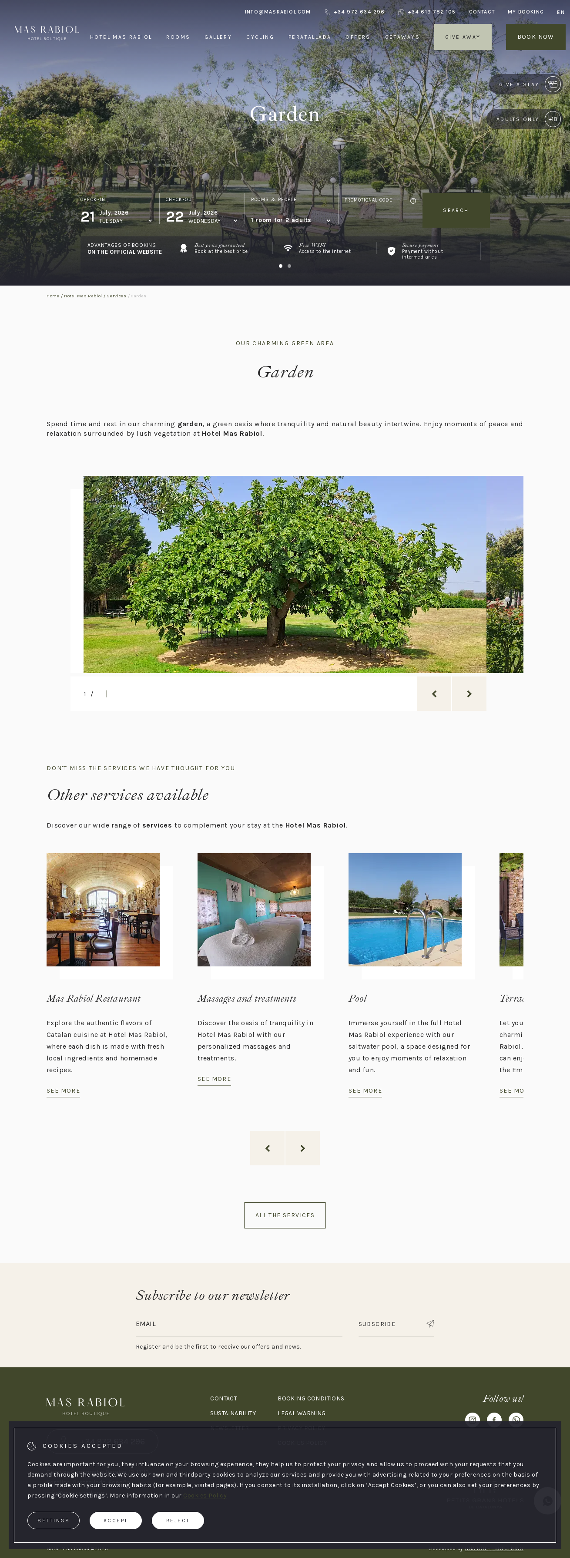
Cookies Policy (205, 1495)
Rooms (178, 37)
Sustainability (233, 1413)
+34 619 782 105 (427, 12)
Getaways (402, 37)
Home (53, 296)
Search (456, 210)
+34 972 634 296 (354, 12)
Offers (357, 37)
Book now (535, 36)
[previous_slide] (434, 693)
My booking (526, 12)
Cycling (260, 37)
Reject (178, 1521)
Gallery (218, 37)
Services (117, 296)
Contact (482, 12)
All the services (285, 1215)
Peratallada (309, 37)
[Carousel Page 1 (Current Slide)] (280, 266)
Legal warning (301, 1413)
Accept (116, 1521)
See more (63, 1090)
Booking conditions (311, 1398)
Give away (463, 37)
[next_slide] (469, 693)
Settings (53, 1521)
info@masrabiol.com (278, 12)
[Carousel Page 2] (289, 266)
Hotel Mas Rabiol (121, 37)
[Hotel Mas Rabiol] (47, 56)
